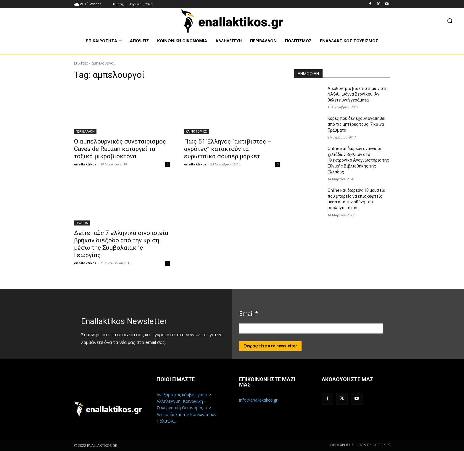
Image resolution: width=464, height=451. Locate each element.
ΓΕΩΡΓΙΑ (82, 223)
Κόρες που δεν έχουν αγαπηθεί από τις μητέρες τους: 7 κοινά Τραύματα (357, 124)
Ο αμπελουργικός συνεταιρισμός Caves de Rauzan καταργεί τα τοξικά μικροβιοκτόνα (120, 149)
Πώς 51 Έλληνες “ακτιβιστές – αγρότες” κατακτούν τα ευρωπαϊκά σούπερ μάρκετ (228, 149)
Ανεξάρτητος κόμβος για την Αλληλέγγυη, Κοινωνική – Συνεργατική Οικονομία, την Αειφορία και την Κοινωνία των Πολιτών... (187, 408)
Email (248, 313)
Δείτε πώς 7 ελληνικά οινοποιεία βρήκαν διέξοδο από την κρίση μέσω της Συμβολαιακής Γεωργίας (121, 244)
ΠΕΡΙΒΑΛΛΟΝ (85, 131)
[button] (450, 21)
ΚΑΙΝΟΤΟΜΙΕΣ (196, 131)
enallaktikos (85, 164)
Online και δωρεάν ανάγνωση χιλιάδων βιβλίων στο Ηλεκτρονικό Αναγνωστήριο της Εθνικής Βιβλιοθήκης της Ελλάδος (358, 160)
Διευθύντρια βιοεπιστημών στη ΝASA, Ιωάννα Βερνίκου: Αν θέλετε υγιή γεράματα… (358, 94)
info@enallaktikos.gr (258, 400)
